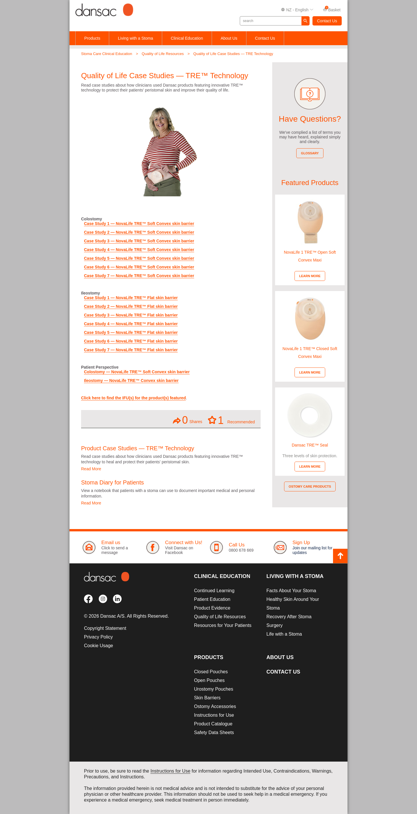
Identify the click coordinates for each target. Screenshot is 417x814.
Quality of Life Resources (163, 54)
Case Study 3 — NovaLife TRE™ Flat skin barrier (131, 315)
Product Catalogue (213, 723)
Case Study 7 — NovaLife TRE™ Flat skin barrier (131, 349)
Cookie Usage (98, 645)
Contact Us (327, 21)
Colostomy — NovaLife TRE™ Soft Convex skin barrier (137, 371)
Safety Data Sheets (214, 732)
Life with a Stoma (284, 634)
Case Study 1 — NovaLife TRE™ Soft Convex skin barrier (139, 223)
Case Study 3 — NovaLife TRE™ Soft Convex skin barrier (139, 241)
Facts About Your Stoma (291, 590)
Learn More (310, 276)
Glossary (310, 153)
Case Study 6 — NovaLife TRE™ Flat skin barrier (131, 341)
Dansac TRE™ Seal (310, 445)
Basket (332, 9)
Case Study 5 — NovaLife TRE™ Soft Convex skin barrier (139, 258)
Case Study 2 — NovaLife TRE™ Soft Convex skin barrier (139, 232)
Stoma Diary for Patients (112, 482)
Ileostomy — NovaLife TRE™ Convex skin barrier (131, 380)
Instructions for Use (214, 715)
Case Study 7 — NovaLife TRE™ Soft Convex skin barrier (139, 275)
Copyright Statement (105, 628)
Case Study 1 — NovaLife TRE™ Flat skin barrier (131, 297)
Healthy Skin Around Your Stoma (292, 603)
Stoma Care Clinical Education (106, 54)
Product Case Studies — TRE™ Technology (137, 448)
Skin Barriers (207, 697)
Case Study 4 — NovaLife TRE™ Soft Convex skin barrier (139, 249)
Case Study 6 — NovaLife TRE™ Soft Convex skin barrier (139, 267)
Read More (91, 469)
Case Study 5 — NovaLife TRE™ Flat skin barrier (131, 332)
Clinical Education (187, 38)
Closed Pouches (211, 671)
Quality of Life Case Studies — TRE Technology (233, 54)
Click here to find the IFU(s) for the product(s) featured (133, 398)
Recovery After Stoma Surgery (289, 621)
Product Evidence (212, 608)
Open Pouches (209, 680)
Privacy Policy (98, 636)
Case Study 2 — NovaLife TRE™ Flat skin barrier (131, 306)
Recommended (231, 420)
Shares (187, 420)
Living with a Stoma (135, 38)
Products (92, 38)
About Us (229, 38)
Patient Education (212, 599)
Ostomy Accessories (215, 706)
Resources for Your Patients (222, 625)
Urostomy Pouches (213, 689)
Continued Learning (214, 590)
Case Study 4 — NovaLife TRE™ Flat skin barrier (131, 323)
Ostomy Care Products (310, 486)
